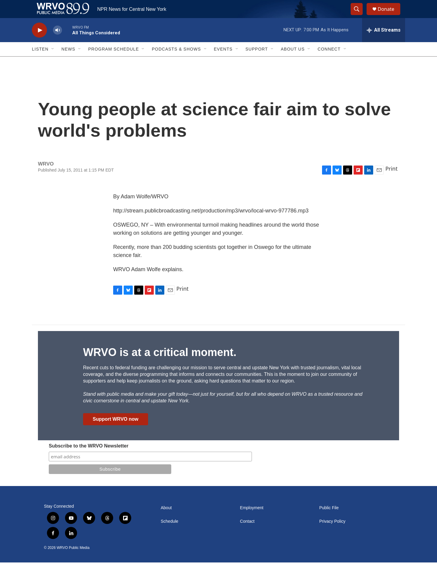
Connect (329, 62)
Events (223, 62)
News (68, 62)
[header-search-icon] (359, 16)
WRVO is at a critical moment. (159, 366)
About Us (293, 62)
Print (391, 182)
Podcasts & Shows (176, 62)
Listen (40, 62)
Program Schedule (113, 62)
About (166, 521)
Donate (389, 16)
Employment (251, 521)
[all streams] (383, 44)
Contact (247, 535)
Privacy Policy (332, 535)
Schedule (169, 535)
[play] (39, 43)
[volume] (57, 44)
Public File (329, 521)
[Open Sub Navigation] (53, 62)
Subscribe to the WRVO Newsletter (89, 459)
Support (257, 62)
